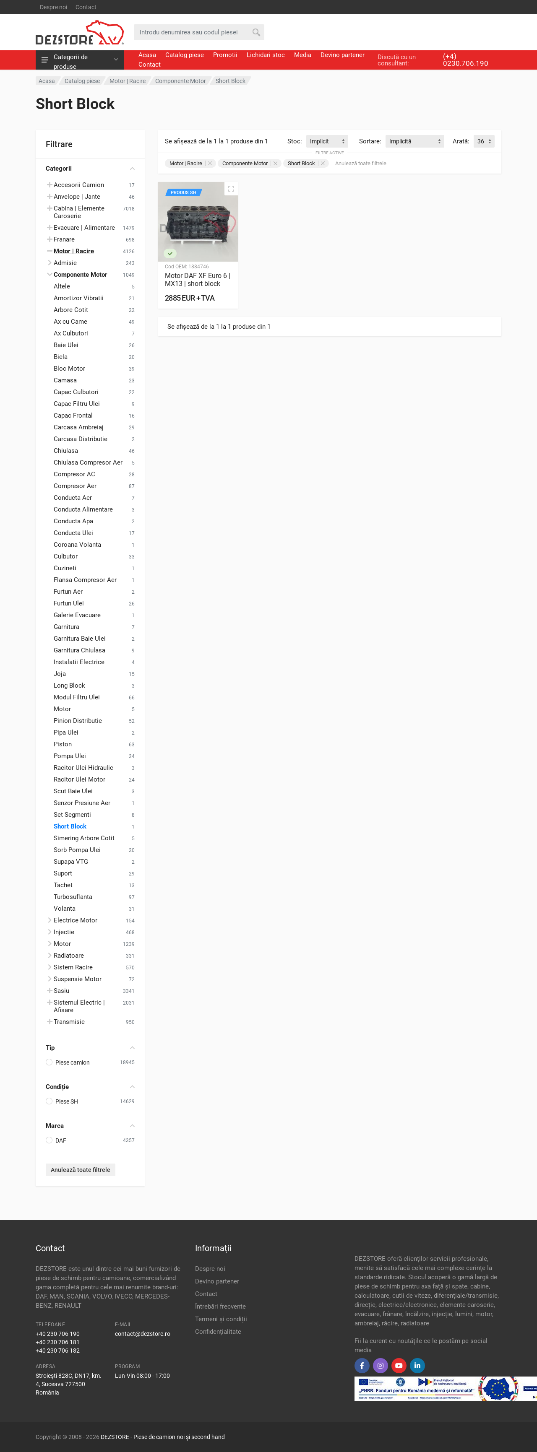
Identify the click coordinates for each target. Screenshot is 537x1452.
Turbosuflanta (73, 897)
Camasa (65, 380)
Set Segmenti (72, 814)
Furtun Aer (68, 591)
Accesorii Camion (79, 185)
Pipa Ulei (66, 732)
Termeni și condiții (221, 1319)
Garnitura (66, 627)
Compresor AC (74, 474)
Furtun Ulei (69, 603)
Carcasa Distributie (80, 439)
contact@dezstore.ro (142, 1333)
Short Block (70, 826)
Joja (60, 674)
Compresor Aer (75, 486)
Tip (90, 1048)
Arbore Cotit (71, 310)
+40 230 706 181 (58, 1342)
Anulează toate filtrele (80, 1169)
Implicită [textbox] (400, 141)
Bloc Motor (69, 368)
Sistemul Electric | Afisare (79, 1006)
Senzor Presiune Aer (82, 803)
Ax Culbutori (71, 333)
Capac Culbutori (76, 392)
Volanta (65, 908)
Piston (63, 744)
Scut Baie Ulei (73, 791)
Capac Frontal (73, 415)
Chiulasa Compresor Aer (88, 462)
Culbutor (66, 556)
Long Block (69, 685)
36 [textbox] (480, 141)
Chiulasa (66, 451)
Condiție (90, 1087)
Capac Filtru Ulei (77, 404)
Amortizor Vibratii (79, 298)
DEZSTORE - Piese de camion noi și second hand (163, 1437)
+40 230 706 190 (58, 1333)
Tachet (63, 885)
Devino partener (343, 55)
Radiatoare (69, 955)
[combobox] (327, 141)
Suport (63, 873)
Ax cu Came (70, 321)
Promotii (225, 55)
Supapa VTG (71, 861)
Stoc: (294, 141)
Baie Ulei (66, 345)
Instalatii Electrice (79, 662)
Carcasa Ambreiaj (79, 427)
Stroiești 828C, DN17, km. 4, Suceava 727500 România (69, 1384)
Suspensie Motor (78, 979)
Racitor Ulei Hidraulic (83, 767)
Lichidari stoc (266, 55)
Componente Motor (249, 163)
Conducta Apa (73, 521)
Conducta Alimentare (83, 509)
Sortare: (370, 141)
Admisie (65, 263)
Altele (62, 286)
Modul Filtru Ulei (77, 697)
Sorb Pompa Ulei (77, 850)
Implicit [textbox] (319, 141)
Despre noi (53, 7)
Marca (90, 1126)
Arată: (461, 141)
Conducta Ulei (73, 533)
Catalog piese (184, 55)
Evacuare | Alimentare (84, 227)
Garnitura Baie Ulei (80, 638)
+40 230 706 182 (58, 1350)
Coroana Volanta (77, 544)
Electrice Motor (75, 920)
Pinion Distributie (78, 721)
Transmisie (69, 1022)
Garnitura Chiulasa (79, 650)
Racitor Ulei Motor (79, 779)
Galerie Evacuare (77, 615)
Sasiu (61, 991)
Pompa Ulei (70, 756)
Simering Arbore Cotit (84, 838)
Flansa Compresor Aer (85, 580)
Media (302, 55)
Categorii (90, 168)
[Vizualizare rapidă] (231, 188)
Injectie (64, 932)
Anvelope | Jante (77, 196)
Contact (86, 7)
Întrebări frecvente (220, 1306)
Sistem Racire (73, 967)
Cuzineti (65, 568)
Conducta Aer (73, 497)
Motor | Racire (190, 163)
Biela (61, 357)
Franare (64, 239)
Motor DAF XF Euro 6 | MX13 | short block (197, 280)
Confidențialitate (218, 1331)
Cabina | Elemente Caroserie (79, 212)
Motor (62, 709)
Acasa (147, 55)
